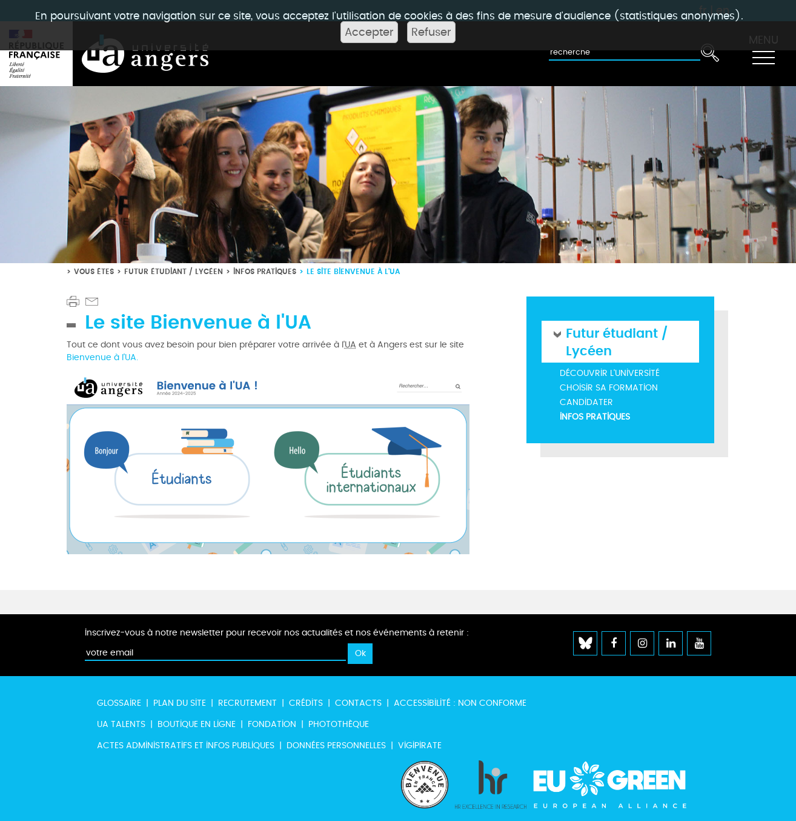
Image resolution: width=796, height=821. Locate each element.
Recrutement (247, 703)
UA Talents (121, 724)
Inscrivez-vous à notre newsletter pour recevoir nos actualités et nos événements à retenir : (277, 632)
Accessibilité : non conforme (460, 703)
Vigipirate (420, 745)
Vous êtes (94, 271)
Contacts (358, 703)
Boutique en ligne (197, 724)
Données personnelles (336, 745)
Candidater (586, 402)
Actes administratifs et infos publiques (185, 745)
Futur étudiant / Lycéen (173, 271)
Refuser (431, 32)
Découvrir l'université (610, 373)
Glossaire (119, 703)
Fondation (272, 724)
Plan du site (179, 703)
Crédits (306, 703)
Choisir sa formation (609, 387)
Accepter (369, 32)
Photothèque (338, 724)
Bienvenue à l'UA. (102, 357)
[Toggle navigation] (763, 54)
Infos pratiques (264, 271)
